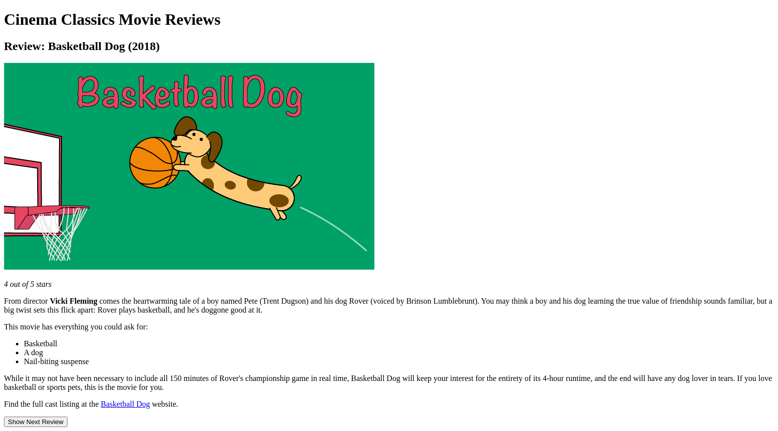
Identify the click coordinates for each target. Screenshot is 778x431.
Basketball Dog (125, 404)
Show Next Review (36, 422)
